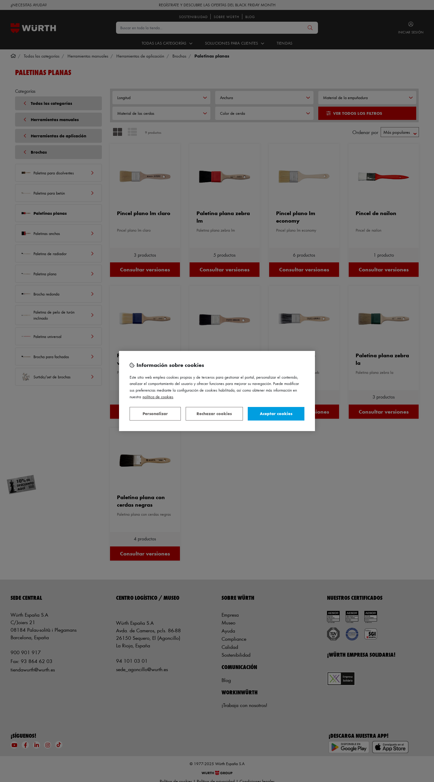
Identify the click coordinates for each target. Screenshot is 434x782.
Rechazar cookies (214, 413)
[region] (217, 391)
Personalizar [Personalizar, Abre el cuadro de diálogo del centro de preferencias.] (155, 413)
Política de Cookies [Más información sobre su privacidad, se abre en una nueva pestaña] (158, 396)
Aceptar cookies (276, 413)
